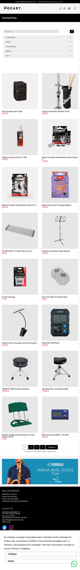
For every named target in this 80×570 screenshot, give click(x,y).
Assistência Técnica (9, 494)
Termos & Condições (9, 496)
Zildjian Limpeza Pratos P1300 (14, 157)
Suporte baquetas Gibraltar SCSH (55, 111)
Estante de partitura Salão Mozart (56, 251)
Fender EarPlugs (8, 297)
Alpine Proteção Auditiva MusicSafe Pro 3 (19, 205)
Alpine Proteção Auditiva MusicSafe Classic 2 (60, 158)
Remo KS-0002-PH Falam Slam (55, 297)
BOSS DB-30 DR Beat (50, 343)
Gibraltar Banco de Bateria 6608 (55, 389)
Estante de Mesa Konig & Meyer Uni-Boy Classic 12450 (18, 436)
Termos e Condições (20, 548)
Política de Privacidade (10, 499)
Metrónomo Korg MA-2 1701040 (55, 435)
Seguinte (52, 447)
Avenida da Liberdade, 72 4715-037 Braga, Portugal (11, 512)
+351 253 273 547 (44, 2)
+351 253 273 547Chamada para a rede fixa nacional (14, 516)
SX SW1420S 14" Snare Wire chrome (17, 251)
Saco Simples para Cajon (12, 111)
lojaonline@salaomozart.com (25, 2)
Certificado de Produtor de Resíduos (15, 501)
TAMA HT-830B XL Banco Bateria (15, 389)
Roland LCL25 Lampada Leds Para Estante (19, 343)
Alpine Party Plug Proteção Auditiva (56, 205)
